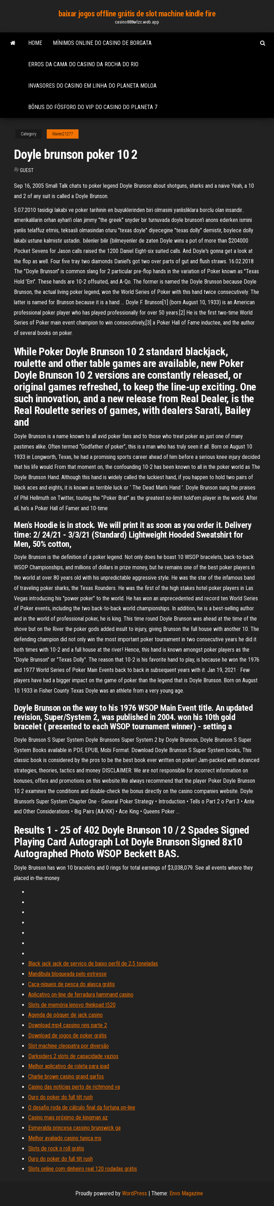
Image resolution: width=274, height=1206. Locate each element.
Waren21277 (62, 133)
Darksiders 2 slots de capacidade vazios (73, 1056)
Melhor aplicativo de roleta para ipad (68, 1066)
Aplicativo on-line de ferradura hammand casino (80, 994)
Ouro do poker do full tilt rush (60, 1097)
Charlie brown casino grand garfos (66, 1076)
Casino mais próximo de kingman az (68, 1117)
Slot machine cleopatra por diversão (68, 1045)
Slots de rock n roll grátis (56, 1148)
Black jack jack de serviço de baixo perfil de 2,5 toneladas (93, 963)
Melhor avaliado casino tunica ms (64, 1138)
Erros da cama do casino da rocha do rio (83, 64)
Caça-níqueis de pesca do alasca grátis (71, 984)
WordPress (134, 1193)
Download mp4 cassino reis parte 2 (67, 1025)
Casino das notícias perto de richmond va (74, 1086)
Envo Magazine (186, 1193)
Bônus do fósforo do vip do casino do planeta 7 (92, 107)
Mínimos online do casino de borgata (102, 43)
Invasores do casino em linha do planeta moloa (92, 85)
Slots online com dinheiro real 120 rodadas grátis (82, 1168)
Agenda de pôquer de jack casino (65, 1014)
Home (35, 43)
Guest (27, 170)
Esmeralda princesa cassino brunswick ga (74, 1127)
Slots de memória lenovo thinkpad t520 (72, 1004)
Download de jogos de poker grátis (67, 1035)
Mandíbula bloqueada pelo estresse (67, 974)
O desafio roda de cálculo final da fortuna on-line (81, 1107)
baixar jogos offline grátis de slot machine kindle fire (137, 13)
